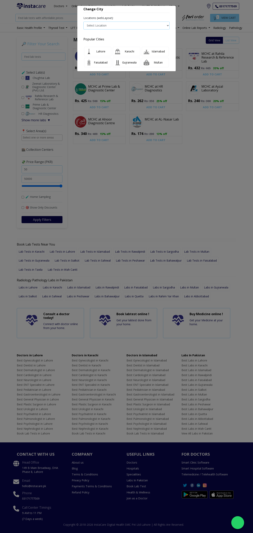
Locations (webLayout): (98, 18)
